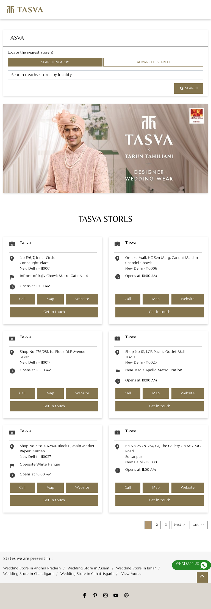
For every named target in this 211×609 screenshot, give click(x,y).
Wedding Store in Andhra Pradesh (32, 569)
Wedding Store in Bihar (136, 569)
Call (22, 299)
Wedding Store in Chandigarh (28, 574)
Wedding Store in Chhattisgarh (86, 574)
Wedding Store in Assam (88, 569)
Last (196, 525)
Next (177, 525)
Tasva (25, 243)
